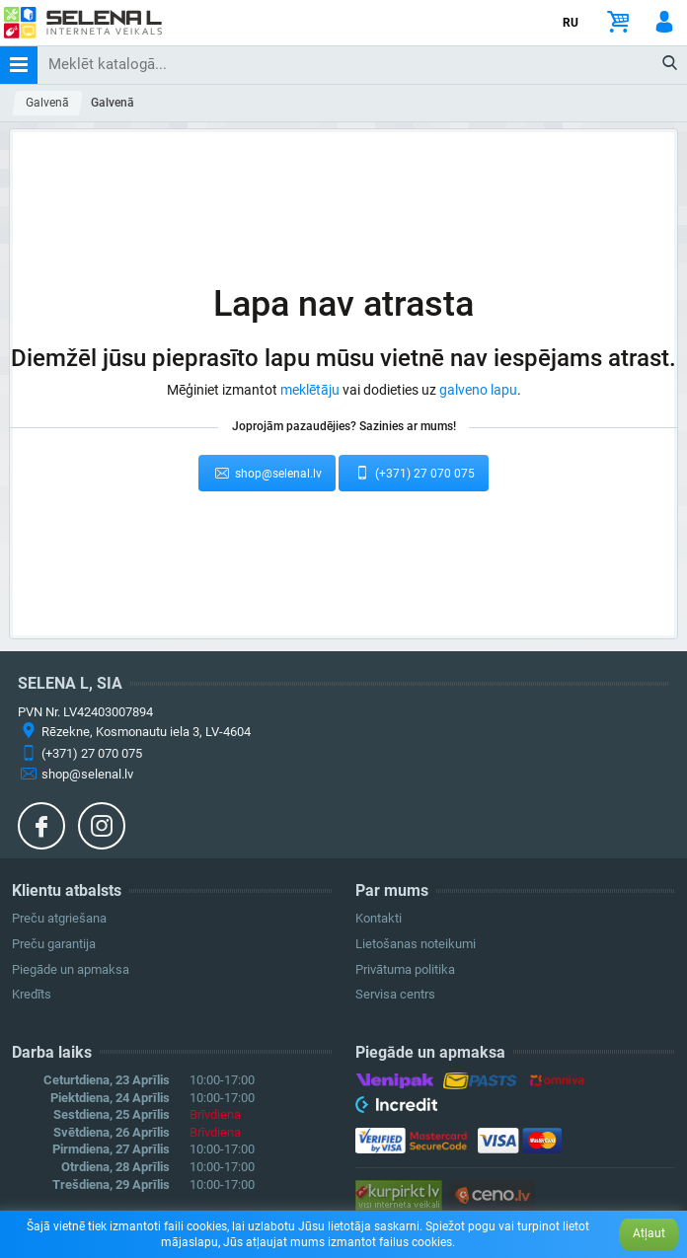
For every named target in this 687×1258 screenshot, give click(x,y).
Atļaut (649, 1233)
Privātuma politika (405, 969)
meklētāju (310, 390)
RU (570, 23)
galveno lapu (478, 390)
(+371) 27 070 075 (413, 472)
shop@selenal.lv (267, 472)
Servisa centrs (395, 994)
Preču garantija (54, 943)
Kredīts (31, 994)
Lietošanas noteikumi (415, 943)
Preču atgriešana (59, 918)
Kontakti (378, 918)
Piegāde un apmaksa (70, 969)
